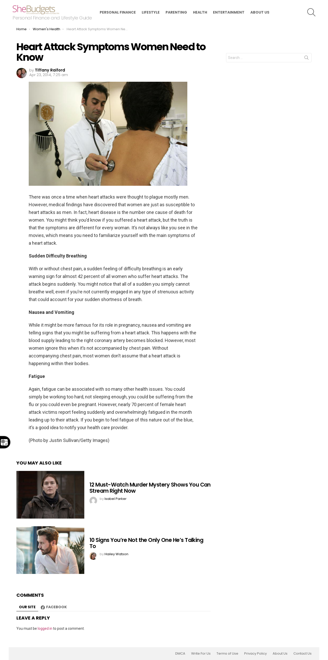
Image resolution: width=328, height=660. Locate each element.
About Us (259, 12)
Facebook (56, 607)
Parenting (176, 12)
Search (306, 58)
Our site (27, 607)
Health (200, 12)
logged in (45, 628)
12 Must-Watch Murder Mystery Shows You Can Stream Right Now (150, 487)
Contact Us (302, 654)
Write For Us (201, 654)
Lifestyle (151, 12)
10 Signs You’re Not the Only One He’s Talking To (146, 543)
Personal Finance (118, 12)
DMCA (180, 654)
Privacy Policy (255, 654)
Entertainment (228, 12)
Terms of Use (227, 654)
